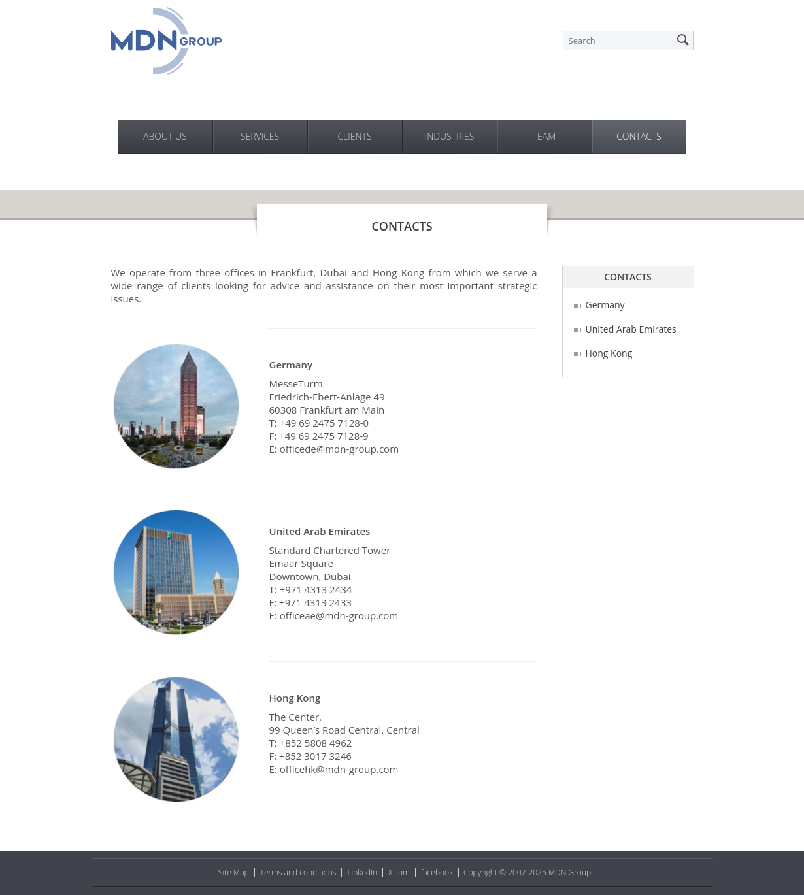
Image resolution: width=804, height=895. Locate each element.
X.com (399, 872)
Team (544, 136)
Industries (450, 136)
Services (260, 136)
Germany (605, 305)
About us (165, 136)
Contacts (639, 136)
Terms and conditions (298, 872)
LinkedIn (362, 872)
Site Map (233, 872)
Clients (354, 136)
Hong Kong (609, 353)
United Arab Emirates (631, 329)
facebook (437, 872)
